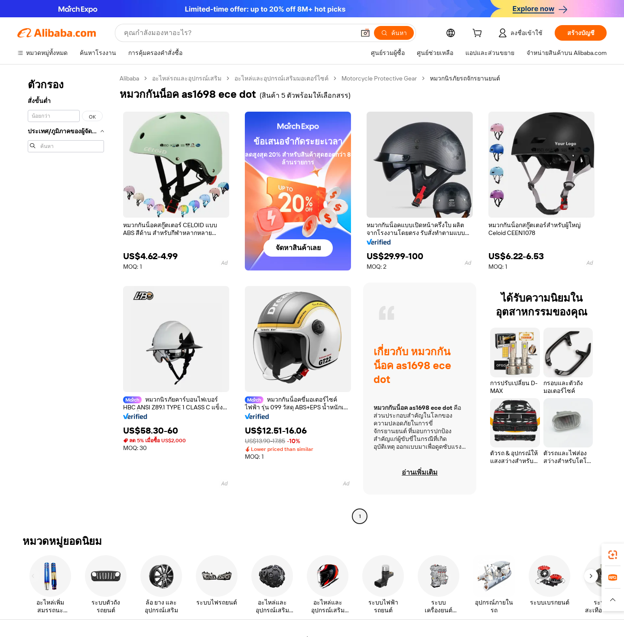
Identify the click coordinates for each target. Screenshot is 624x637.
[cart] (478, 34)
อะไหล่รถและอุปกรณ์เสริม (186, 78)
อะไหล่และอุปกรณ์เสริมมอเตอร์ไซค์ (281, 78)
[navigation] (66, 298)
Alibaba (129, 78)
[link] (612, 555)
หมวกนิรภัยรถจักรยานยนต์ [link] (465, 78)
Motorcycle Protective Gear (379, 78)
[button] (612, 600)
